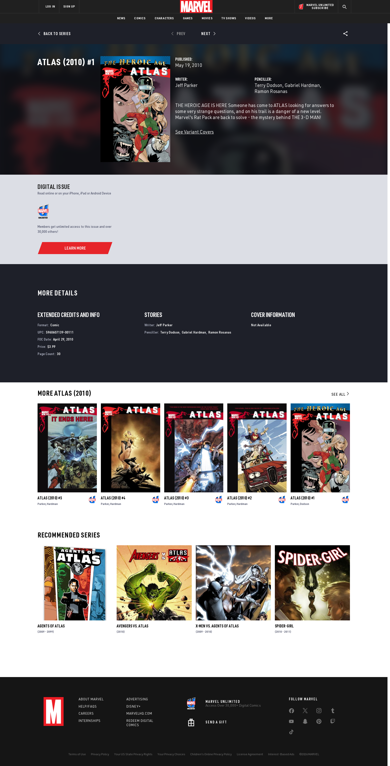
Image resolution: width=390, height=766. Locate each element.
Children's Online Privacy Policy (211, 754)
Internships (90, 721)
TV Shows (229, 18)
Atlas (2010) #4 (113, 524)
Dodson (304, 531)
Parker (42, 531)
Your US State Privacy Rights (133, 754)
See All (340, 421)
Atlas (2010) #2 (239, 524)
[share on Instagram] (318, 711)
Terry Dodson (246, 107)
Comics (139, 18)
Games (188, 18)
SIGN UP (69, 6)
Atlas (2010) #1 (303, 524)
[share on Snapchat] (305, 722)
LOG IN (50, 6)
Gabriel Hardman (280, 107)
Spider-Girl (284, 652)
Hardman (52, 531)
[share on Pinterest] (318, 722)
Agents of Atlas (51, 652)
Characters (164, 18)
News (121, 18)
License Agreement (250, 754)
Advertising (137, 699)
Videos (250, 18)
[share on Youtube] (291, 722)
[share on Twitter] (305, 711)
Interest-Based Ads (281, 754)
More (269, 18)
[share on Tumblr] (332, 711)
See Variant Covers (150, 148)
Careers (86, 713)
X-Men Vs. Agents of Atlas (217, 652)
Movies (207, 18)
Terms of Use (77, 754)
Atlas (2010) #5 (50, 524)
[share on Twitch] (332, 722)
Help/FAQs (88, 706)
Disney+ (133, 706)
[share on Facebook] (291, 711)
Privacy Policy (100, 754)
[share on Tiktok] (291, 732)
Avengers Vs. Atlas (132, 652)
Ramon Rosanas (316, 107)
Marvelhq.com (139, 713)
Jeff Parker (142, 107)
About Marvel (91, 699)
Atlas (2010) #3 (176, 524)
